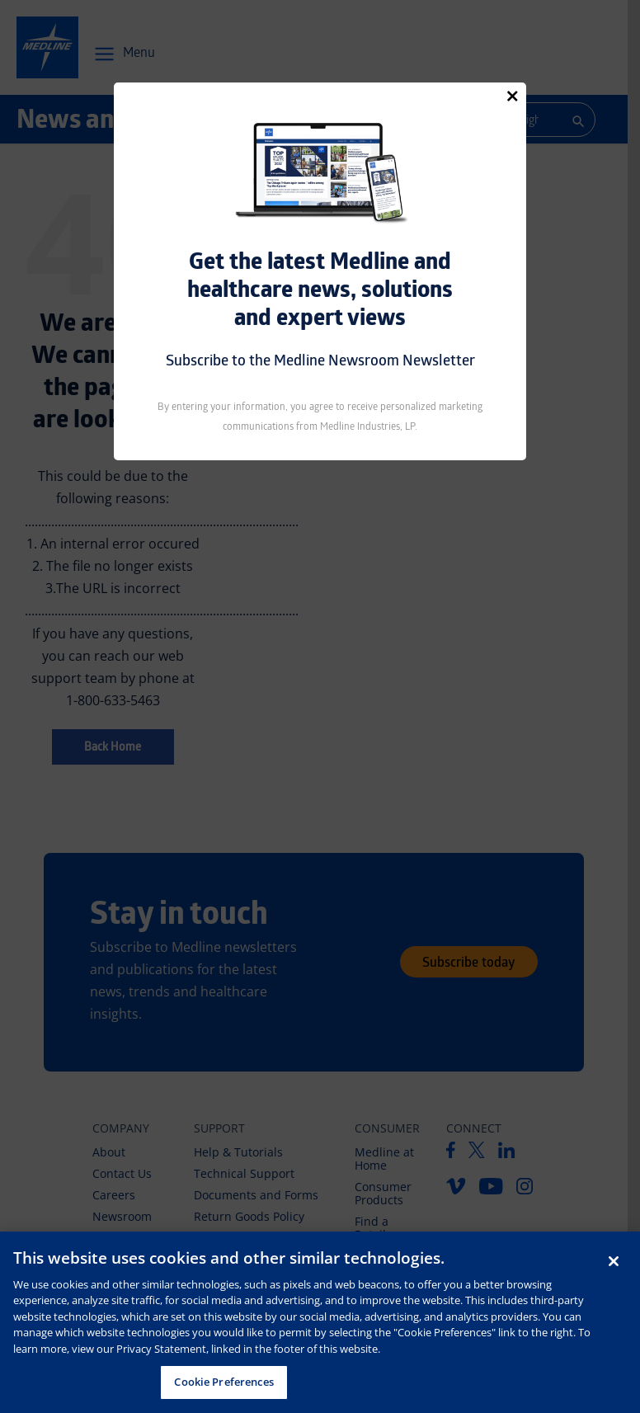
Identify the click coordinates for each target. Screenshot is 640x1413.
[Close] (512, 95)
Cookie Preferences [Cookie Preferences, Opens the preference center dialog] (223, 1381)
